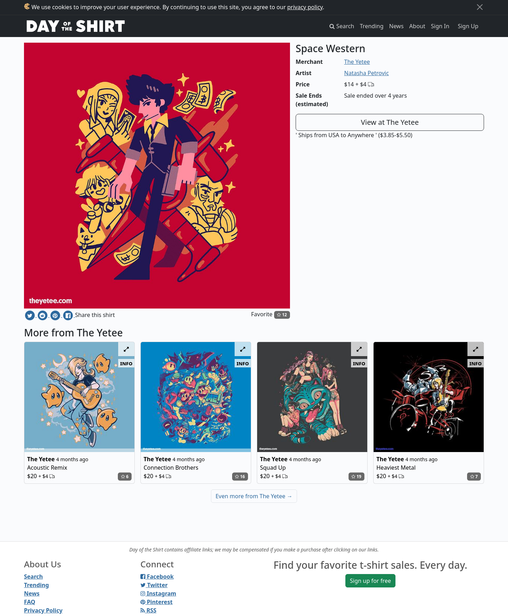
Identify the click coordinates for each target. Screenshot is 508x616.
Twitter (154, 585)
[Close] (480, 7)
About (417, 26)
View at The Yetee (390, 122)
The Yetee (357, 62)
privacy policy (305, 7)
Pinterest (156, 602)
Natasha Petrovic (366, 73)
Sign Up (468, 26)
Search (33, 576)
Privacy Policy (43, 610)
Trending (371, 26)
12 (282, 315)
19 (356, 477)
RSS (148, 610)
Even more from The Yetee (254, 496)
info (126, 363)
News (396, 26)
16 (240, 477)
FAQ (29, 602)
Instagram (158, 593)
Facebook (157, 576)
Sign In (440, 26)
